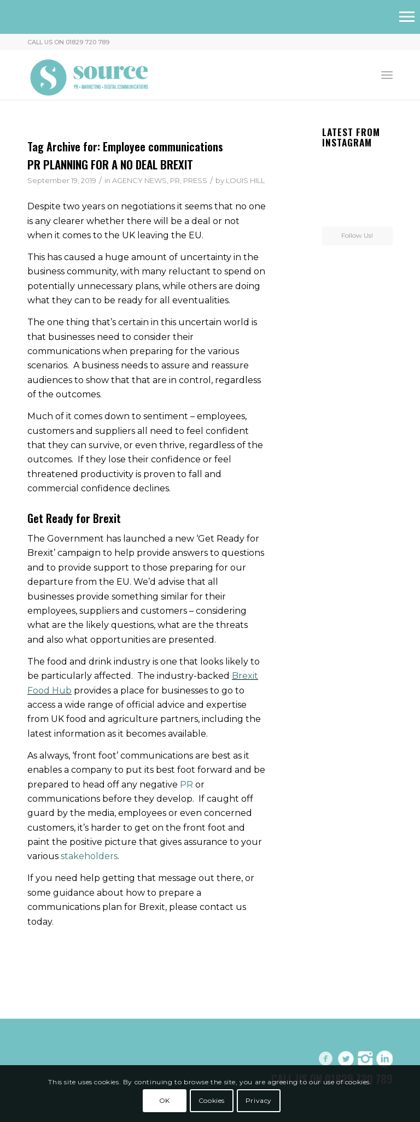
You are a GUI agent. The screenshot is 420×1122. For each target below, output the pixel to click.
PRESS (195, 180)
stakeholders (89, 856)
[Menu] (387, 75)
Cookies (212, 1100)
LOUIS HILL (245, 180)
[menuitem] (387, 75)
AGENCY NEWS (139, 180)
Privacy (259, 1100)
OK (164, 1100)
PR (175, 180)
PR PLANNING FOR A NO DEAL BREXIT (110, 164)
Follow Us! (357, 235)
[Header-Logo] (89, 74)
